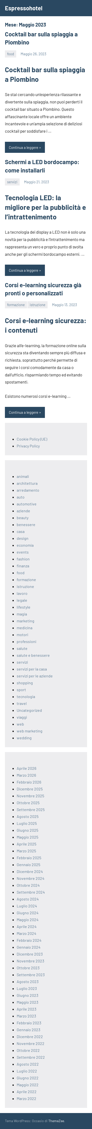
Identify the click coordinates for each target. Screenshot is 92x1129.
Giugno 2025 (27, 830)
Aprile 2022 (27, 1091)
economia (25, 545)
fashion (23, 559)
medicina (24, 627)
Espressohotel (23, 8)
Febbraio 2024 (29, 940)
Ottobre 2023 (28, 967)
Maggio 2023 (27, 1002)
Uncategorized (29, 710)
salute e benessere (33, 655)
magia (22, 614)
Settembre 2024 (31, 892)
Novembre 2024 (30, 878)
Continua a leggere (23, 147)
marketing (25, 620)
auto (21, 497)
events (23, 552)
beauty (22, 517)
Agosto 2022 (28, 1064)
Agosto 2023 (28, 981)
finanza (23, 565)
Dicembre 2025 (30, 788)
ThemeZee (56, 1121)
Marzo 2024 (26, 933)
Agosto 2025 (28, 816)
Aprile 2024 (27, 926)
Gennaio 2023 (28, 1029)
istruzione (37, 304)
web (20, 724)
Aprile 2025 (26, 844)
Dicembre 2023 (30, 954)
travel (22, 703)
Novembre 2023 (30, 960)
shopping (25, 682)
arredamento (28, 490)
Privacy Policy (28, 445)
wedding (24, 737)
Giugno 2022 (28, 1077)
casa (21, 531)
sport (21, 689)
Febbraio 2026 (29, 782)
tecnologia (26, 696)
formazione (16, 304)
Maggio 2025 (27, 837)
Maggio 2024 (28, 919)
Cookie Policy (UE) (32, 439)
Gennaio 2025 (28, 864)
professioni (26, 641)
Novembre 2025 (30, 795)
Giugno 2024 (28, 912)
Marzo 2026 (26, 775)
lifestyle (23, 607)
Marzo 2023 (26, 1016)
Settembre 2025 (31, 809)
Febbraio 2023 (29, 1022)
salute (22, 648)
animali (23, 476)
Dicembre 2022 (30, 1036)
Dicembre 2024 (30, 871)
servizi (12, 182)
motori (22, 634)
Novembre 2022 (30, 1043)
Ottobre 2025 (28, 802)
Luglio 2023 (27, 988)
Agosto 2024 (28, 899)
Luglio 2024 (27, 905)
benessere (26, 524)
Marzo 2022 (26, 1098)
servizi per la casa (32, 669)
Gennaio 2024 (28, 947)
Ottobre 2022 (28, 1050)
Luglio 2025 (27, 823)
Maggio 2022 (28, 1084)
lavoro (22, 593)
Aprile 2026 (26, 768)
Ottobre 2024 (28, 885)
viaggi (22, 717)
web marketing (29, 731)
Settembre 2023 (31, 974)
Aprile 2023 (26, 1009)
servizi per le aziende (35, 675)
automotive (27, 503)
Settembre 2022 (31, 1057)
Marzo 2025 (26, 850)
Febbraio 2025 (29, 857)
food (10, 54)
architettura (27, 483)
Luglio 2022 (27, 1071)
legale (22, 600)
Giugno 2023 (27, 995)
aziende (23, 510)
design (22, 538)
